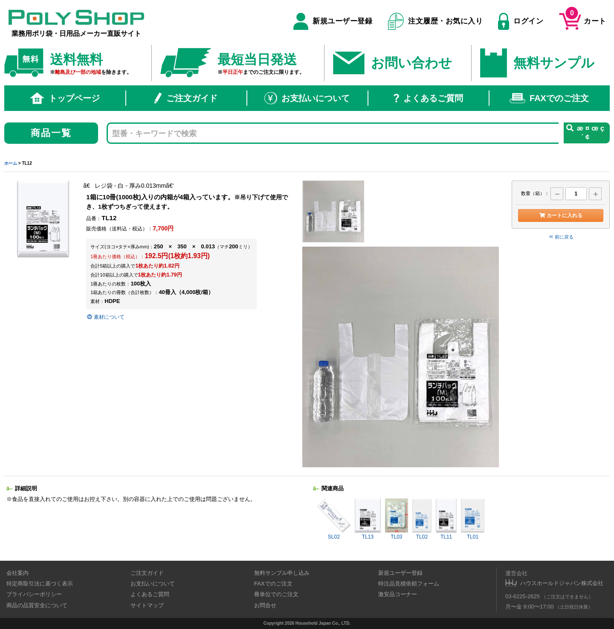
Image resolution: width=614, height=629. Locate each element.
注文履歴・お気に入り (435, 21)
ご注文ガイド (185, 98)
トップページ (65, 98)
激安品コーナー (397, 594)
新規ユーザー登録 (332, 21)
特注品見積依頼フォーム (408, 583)
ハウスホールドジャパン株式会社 (561, 583)
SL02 (333, 519)
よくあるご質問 (428, 98)
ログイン (520, 21)
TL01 (472, 519)
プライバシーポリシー (34, 594)
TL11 (446, 519)
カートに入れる (560, 215)
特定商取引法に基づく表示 (39, 583)
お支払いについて (307, 98)
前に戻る (560, 236)
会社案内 (17, 573)
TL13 (368, 519)
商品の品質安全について (36, 605)
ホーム (10, 163)
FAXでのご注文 (549, 98)
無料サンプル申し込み (282, 573)
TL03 (396, 519)
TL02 (422, 519)
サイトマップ (147, 605)
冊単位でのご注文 (276, 594)
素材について (106, 317)
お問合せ (265, 605)
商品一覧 (51, 133)
